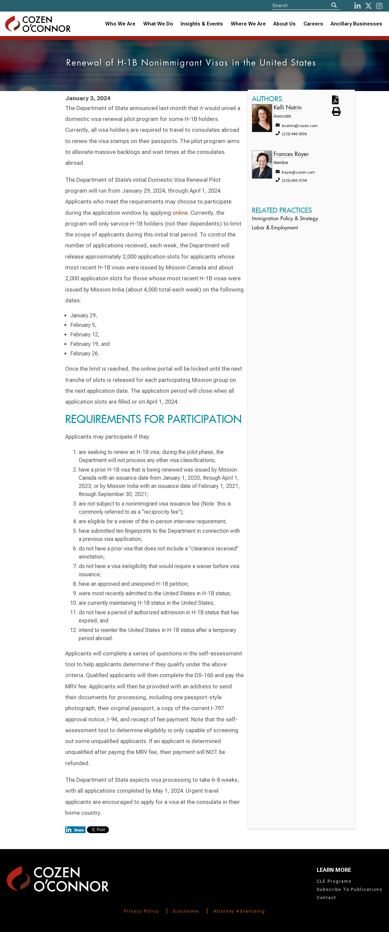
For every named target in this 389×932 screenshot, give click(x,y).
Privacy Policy (141, 911)
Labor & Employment (275, 228)
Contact (326, 897)
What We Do (158, 24)
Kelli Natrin (288, 108)
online (180, 212)
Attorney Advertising (239, 911)
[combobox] (202, 24)
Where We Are (248, 24)
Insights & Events (202, 24)
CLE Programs (334, 881)
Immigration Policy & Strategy (285, 219)
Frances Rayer (291, 154)
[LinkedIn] (357, 6)
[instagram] (379, 6)
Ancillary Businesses (356, 24)
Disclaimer (186, 911)
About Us (284, 24)
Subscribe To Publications (349, 889)
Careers (313, 24)
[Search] (334, 5)
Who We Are (120, 24)
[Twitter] (368, 6)
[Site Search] (306, 5)
